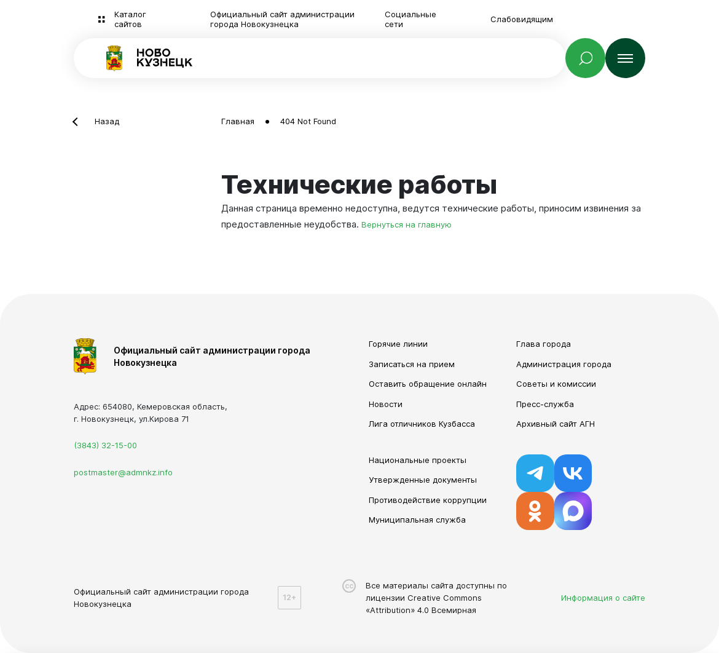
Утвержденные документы (423, 480)
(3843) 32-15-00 (105, 445)
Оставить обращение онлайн (428, 384)
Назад (107, 121)
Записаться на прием (412, 364)
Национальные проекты (417, 460)
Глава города (543, 344)
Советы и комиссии (556, 384)
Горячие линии (398, 344)
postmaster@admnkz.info (123, 472)
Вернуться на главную (406, 224)
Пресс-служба (545, 404)
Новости (386, 404)
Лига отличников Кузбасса (422, 424)
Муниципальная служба (417, 519)
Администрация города (563, 364)
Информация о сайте (603, 598)
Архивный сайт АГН (555, 424)
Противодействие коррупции (428, 500)
